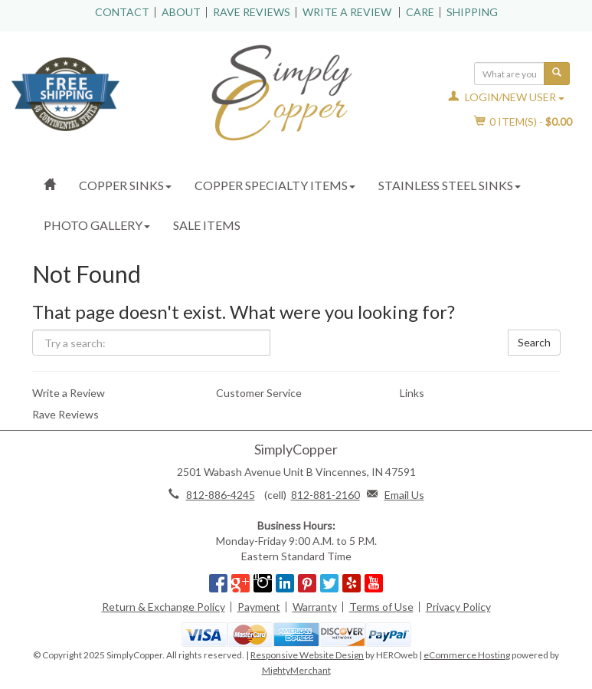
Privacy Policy (458, 606)
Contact (122, 11)
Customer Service (259, 392)
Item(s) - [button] (523, 121)
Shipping (472, 11)
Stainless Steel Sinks (449, 185)
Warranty (315, 606)
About (181, 11)
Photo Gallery (97, 225)
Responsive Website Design (307, 655)
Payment (258, 606)
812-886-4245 (220, 494)
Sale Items (206, 225)
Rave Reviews (251, 11)
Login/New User (506, 96)
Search (534, 342)
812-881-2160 (325, 494)
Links (412, 392)
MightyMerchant (296, 670)
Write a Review (347, 11)
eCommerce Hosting (467, 655)
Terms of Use (381, 606)
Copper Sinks (125, 185)
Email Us (404, 494)
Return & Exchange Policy (163, 606)
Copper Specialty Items (275, 185)
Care (420, 11)
